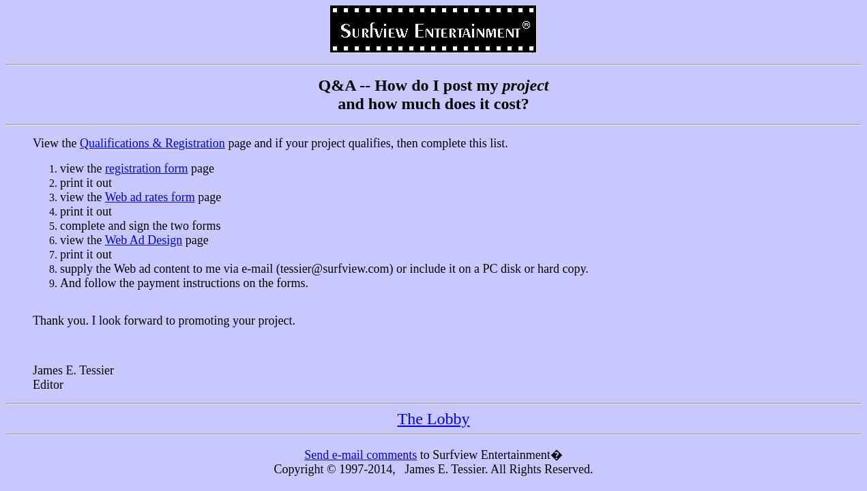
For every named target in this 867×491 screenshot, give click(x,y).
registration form (146, 168)
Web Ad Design (144, 240)
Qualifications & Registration (152, 143)
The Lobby (434, 419)
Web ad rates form (150, 197)
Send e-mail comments (360, 455)
